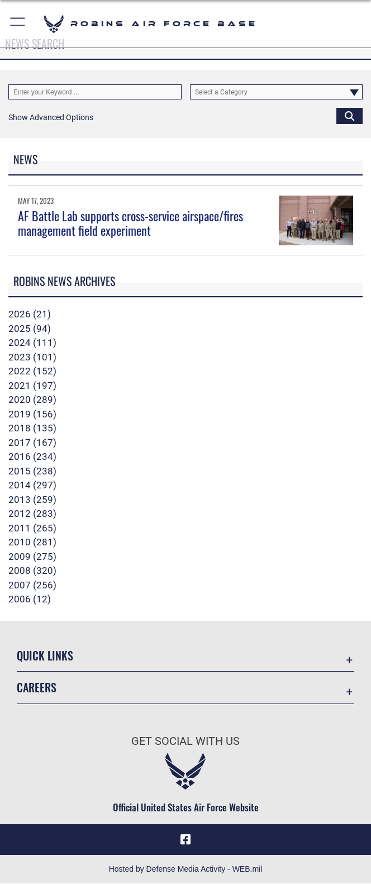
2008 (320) (32, 570)
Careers (36, 687)
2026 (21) (29, 314)
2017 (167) (32, 442)
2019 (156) (32, 414)
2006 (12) (29, 599)
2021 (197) (32, 385)
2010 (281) (32, 542)
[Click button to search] (349, 115)
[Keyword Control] (95, 91)
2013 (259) (32, 499)
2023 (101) (32, 357)
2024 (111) (32, 342)
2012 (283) (32, 513)
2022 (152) (32, 371)
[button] (18, 23)
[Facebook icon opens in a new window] (185, 839)
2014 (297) (32, 485)
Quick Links (45, 655)
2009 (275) (32, 556)
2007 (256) (32, 585)
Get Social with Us (185, 741)
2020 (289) (32, 399)
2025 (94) (29, 328)
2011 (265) (32, 528)
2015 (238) (32, 471)
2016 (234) (32, 456)
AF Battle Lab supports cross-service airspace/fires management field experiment (130, 223)
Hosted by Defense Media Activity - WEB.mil (186, 869)
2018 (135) (32, 428)
